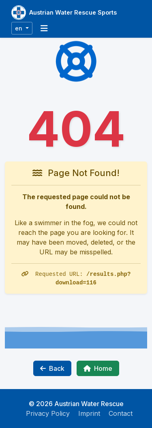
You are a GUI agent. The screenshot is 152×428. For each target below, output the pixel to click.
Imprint (89, 413)
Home (97, 368)
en (19, 28)
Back (52, 368)
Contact (121, 413)
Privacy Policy (48, 413)
